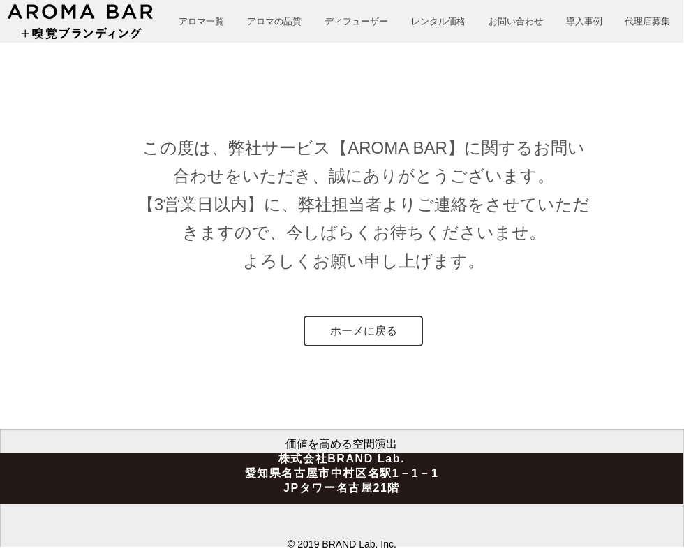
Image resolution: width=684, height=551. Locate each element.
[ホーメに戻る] (363, 331)
